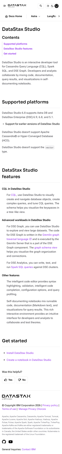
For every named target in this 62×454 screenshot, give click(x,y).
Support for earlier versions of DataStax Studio (32, 123)
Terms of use (9, 409)
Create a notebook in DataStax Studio (29, 359)
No (22, 379)
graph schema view (45, 247)
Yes (8, 379)
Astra (36, 16)
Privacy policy (50, 405)
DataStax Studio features (18, 48)
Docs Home (13, 16)
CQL (13, 194)
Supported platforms (15, 44)
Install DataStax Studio (20, 353)
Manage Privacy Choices (32, 409)
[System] (57, 6)
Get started (10, 53)
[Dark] (52, 6)
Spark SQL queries (22, 267)
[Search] (41, 6)
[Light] (48, 6)
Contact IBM (29, 449)
